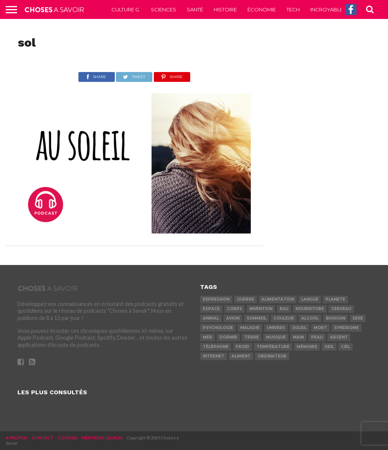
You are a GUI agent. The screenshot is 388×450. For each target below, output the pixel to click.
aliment (241, 356)
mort (320, 327)
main (298, 337)
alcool (310, 318)
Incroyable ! (327, 9)
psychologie (218, 327)
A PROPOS (16, 437)
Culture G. (125, 9)
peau (317, 337)
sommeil (256, 318)
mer (207, 337)
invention (260, 308)
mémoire (307, 346)
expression (216, 299)
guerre (245, 299)
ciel (345, 346)
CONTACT (42, 437)
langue (309, 299)
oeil (329, 346)
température (273, 346)
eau (284, 308)
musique (276, 337)
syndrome (346, 327)
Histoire (225, 9)
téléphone (215, 346)
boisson (335, 318)
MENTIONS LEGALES (102, 437)
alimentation (277, 299)
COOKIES (67, 437)
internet (213, 356)
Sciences (163, 9)
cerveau (341, 308)
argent (339, 337)
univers (276, 327)
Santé (195, 9)
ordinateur (272, 356)
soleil (299, 327)
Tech (293, 9)
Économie (261, 9)
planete (335, 299)
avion (232, 318)
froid (242, 346)
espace (211, 308)
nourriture (310, 308)
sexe (357, 318)
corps (234, 308)
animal (211, 318)
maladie (250, 327)
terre (251, 337)
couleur (284, 318)
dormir (228, 337)
